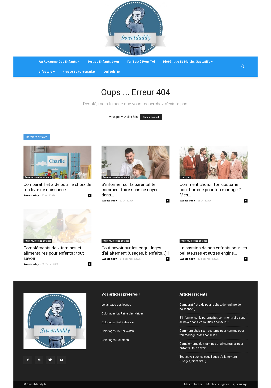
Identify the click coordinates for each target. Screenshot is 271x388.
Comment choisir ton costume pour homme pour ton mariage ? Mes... (210, 189)
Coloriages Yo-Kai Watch (118, 331)
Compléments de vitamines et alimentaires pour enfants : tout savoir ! (53, 253)
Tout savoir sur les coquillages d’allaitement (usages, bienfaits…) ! (135, 250)
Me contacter (193, 384)
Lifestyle (47, 72)
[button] (242, 67)
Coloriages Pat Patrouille (118, 322)
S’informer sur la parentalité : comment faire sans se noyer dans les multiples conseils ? (212, 320)
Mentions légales (217, 384)
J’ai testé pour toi (141, 61)
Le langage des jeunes (116, 304)
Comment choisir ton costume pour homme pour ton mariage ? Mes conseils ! (212, 333)
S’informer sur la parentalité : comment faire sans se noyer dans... (130, 189)
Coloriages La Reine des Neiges (123, 313)
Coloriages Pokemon (115, 340)
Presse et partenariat (79, 72)
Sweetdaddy (31, 195)
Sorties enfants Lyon (103, 61)
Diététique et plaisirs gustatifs (188, 61)
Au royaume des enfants (59, 61)
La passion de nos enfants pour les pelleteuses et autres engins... (213, 250)
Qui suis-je (112, 72)
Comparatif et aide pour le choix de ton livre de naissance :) (210, 307)
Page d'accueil (151, 117)
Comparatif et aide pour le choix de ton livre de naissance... (57, 187)
